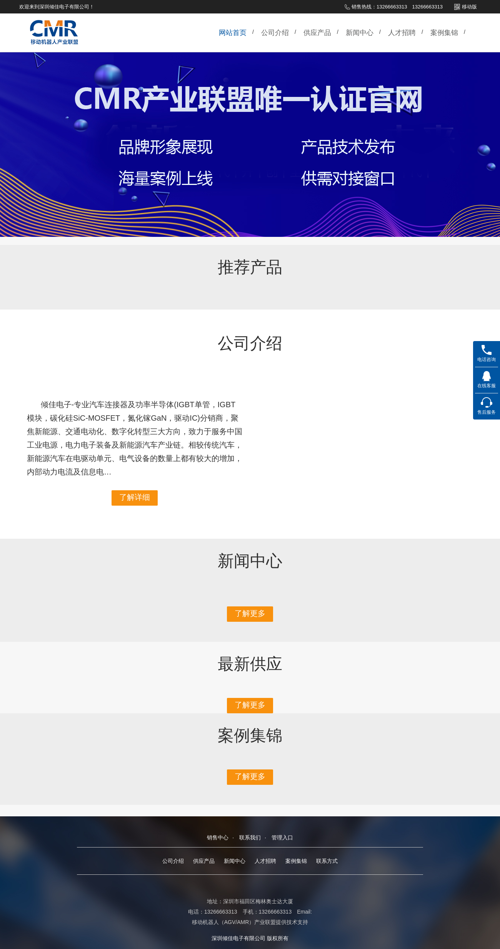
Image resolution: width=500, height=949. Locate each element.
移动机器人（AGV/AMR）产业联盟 (234, 922)
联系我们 (250, 837)
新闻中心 (359, 33)
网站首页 (233, 33)
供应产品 (317, 33)
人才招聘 (402, 33)
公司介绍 (275, 33)
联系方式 (327, 861)
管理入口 (282, 837)
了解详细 (134, 497)
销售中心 (217, 837)
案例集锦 (444, 33)
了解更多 (250, 613)
